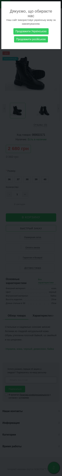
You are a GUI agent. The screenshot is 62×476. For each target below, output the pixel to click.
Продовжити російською (31, 39)
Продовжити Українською (31, 31)
